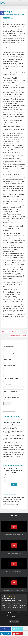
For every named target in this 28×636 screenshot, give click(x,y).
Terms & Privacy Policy (9, 411)
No (6, 478)
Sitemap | (14, 616)
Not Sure (7, 481)
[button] (2, 13)
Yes (6, 475)
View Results (14, 488)
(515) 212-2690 (24, 1)
